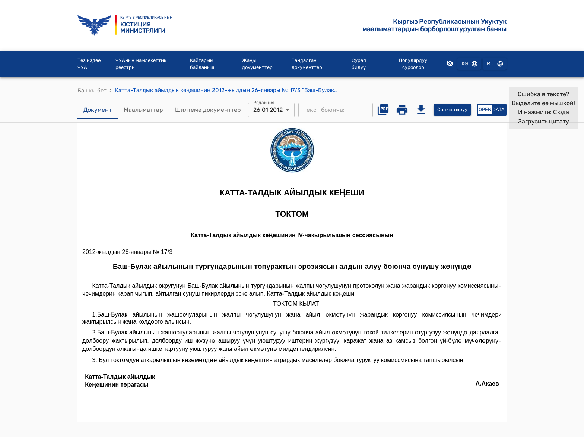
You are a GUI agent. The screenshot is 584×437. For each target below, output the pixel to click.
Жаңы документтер (257, 63)
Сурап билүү (359, 63)
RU (495, 64)
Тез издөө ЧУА (89, 63)
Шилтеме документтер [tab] (208, 110)
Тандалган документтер (307, 63)
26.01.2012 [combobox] (268, 109)
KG (469, 64)
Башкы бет (92, 90)
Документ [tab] (97, 110)
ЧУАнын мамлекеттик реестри (140, 63)
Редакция (263, 102)
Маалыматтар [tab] (143, 110)
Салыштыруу (452, 110)
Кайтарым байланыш (202, 63)
